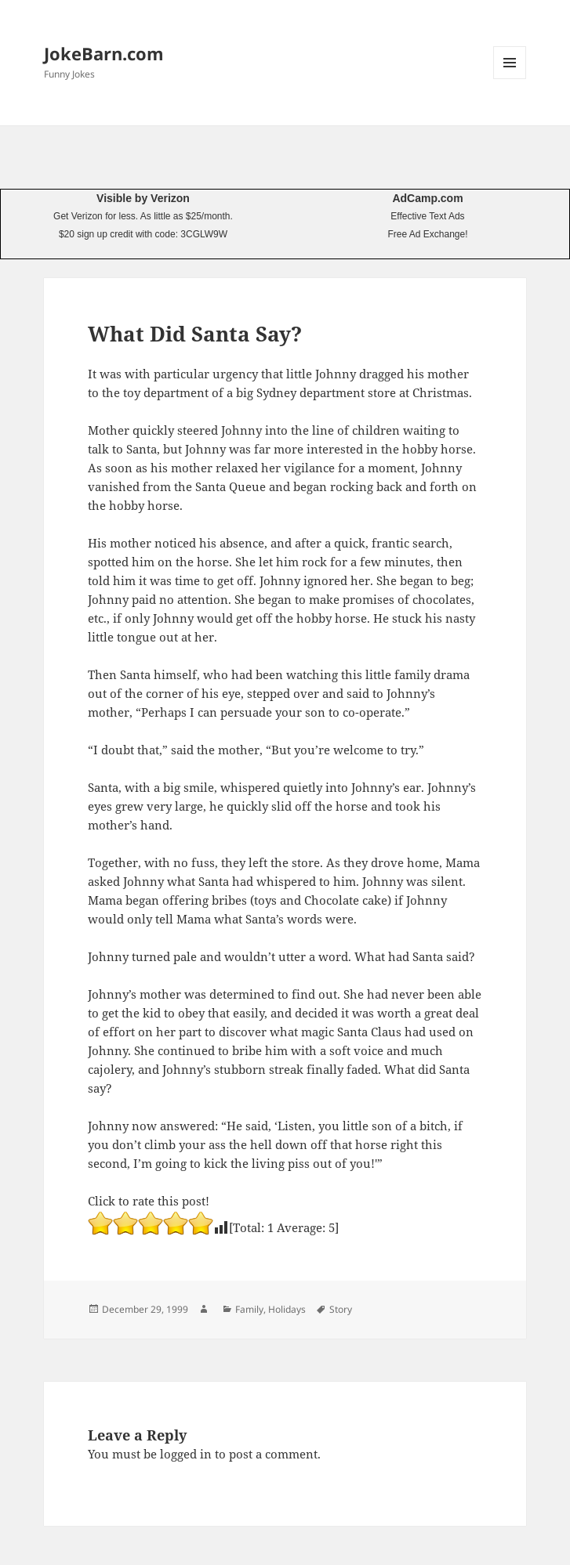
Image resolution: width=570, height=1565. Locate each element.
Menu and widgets (510, 78)
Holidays (287, 1309)
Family (249, 1309)
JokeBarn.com (104, 53)
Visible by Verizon (143, 198)
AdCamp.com (427, 198)
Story (340, 1309)
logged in (186, 1454)
